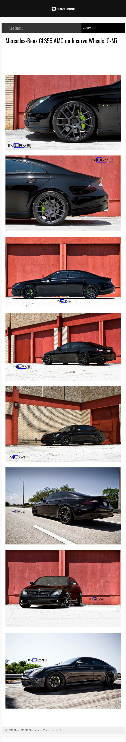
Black (16, 730)
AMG (11, 730)
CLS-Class (29, 730)
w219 (58, 730)
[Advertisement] (64, 59)
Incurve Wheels (42, 730)
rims (53, 730)
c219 (22, 730)
